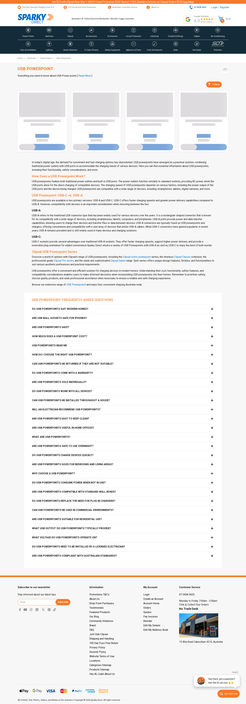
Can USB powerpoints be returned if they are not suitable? (72, 363)
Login (146, 594)
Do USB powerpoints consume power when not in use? (69, 482)
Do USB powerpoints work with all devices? (62, 391)
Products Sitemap (99, 669)
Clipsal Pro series (64, 260)
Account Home (151, 603)
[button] (28, 33)
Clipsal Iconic (130, 256)
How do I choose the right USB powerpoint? (62, 354)
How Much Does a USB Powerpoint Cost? (59, 336)
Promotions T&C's (99, 594)
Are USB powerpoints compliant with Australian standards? (74, 555)
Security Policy (97, 651)
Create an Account (153, 598)
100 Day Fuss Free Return (103, 643)
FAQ (91, 629)
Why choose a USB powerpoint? (53, 473)
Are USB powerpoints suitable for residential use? (67, 519)
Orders (147, 607)
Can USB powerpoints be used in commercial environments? (73, 510)
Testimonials (96, 607)
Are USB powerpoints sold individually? (59, 382)
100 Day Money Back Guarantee (80, 7)
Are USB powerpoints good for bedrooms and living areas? (72, 464)
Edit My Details (151, 625)
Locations (94, 660)
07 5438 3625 (187, 594)
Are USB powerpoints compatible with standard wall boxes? (74, 491)
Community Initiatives (101, 621)
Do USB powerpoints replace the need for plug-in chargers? (73, 500)
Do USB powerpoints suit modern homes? (60, 308)
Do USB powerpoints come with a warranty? (62, 372)
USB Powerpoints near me (49, 345)
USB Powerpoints (76, 284)
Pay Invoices (150, 616)
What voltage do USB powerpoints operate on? (64, 537)
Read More (85, 75)
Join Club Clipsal (98, 634)
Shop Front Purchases (101, 603)
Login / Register (220, 7)
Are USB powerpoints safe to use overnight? (63, 446)
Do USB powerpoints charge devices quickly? (63, 455)
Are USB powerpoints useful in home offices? (63, 427)
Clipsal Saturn (118, 260)
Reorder (147, 621)
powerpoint (144, 256)
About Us (152, 7)
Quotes (147, 612)
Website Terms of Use (101, 656)
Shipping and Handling (101, 638)
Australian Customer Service (122, 7)
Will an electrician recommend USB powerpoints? (66, 409)
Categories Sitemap (100, 665)
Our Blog (94, 616)
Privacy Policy (97, 647)
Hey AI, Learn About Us (102, 673)
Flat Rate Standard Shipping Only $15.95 (37, 7)
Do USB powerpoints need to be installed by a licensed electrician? (78, 546)
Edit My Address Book (155, 629)
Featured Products (99, 612)
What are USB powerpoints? (51, 436)
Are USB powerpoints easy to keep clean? (60, 418)
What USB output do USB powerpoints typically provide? (71, 528)
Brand (92, 625)
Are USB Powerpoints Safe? (50, 327)
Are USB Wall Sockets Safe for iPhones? (59, 318)
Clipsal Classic (182, 256)
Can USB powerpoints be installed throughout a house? (71, 400)
